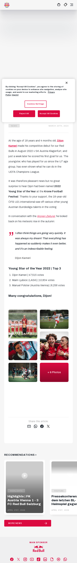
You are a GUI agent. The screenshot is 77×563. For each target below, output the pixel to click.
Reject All (24, 113)
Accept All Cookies (49, 113)
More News (15, 523)
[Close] (66, 82)
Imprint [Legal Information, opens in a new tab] (15, 95)
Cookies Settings (35, 104)
